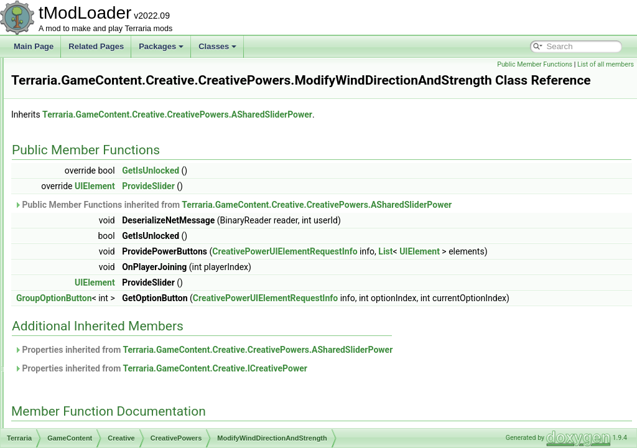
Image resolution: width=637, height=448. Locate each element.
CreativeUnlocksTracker (111, 399)
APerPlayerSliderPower (120, 71)
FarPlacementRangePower (125, 153)
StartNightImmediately (117, 303)
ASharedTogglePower (117, 125)
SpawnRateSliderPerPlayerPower (136, 262)
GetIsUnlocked (306, 188)
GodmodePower (108, 207)
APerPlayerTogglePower (121, 84)
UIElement (250, 203)
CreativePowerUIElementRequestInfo (133, 372)
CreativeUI (88, 385)
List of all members (605, 64)
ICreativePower (96, 426)
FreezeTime (101, 180)
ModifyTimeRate (108, 235)
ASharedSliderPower (115, 112)
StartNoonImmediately (118, 317)
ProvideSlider (303, 203)
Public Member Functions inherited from (388, 222)
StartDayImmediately (115, 276)
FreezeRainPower (111, 166)
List (541, 269)
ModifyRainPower (110, 221)
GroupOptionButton (210, 329)
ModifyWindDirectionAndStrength (136, 249)
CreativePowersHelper (108, 358)
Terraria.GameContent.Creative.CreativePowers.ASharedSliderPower (333, 132)
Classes (217, 46)
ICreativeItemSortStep (107, 413)
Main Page (33, 46)
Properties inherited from (359, 394)
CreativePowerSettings (109, 344)
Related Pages (96, 46)
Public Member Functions (534, 64)
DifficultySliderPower (115, 139)
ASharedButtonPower (116, 98)
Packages (161, 46)
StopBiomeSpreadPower (121, 331)
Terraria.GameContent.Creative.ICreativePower (370, 413)
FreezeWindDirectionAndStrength (136, 194)
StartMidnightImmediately (123, 290)
